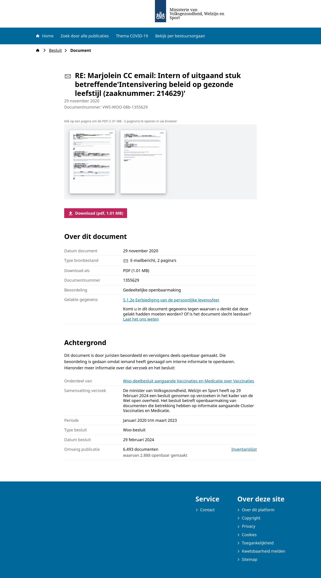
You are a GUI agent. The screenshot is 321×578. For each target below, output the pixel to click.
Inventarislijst (244, 449)
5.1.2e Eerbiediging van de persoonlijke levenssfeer (171, 300)
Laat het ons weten (141, 319)
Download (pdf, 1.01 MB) (95, 213)
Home (44, 35)
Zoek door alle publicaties (85, 35)
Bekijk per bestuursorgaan (180, 35)
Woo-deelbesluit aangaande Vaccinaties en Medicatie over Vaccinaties (188, 381)
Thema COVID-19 (132, 35)
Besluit (56, 50)
